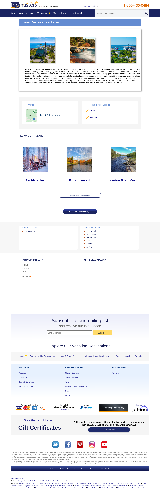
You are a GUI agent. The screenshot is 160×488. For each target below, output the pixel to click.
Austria (89, 483)
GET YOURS (109, 430)
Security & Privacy (26, 386)
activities (94, 117)
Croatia (140, 486)
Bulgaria (62, 486)
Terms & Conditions (26, 382)
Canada (138, 356)
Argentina (63, 483)
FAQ (67, 391)
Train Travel (91, 231)
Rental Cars (91, 237)
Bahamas (104, 483)
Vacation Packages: (18, 478)
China (108, 486)
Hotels (89, 244)
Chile (103, 486)
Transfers (90, 241)
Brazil (41, 486)
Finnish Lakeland (79, 180)
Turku (24, 271)
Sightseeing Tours (93, 234)
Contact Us (23, 377)
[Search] (119, 13)
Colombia (115, 486)
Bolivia (144, 483)
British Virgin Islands (51, 486)
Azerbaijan (96, 483)
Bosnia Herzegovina (23, 486)
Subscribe (102, 333)
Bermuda (138, 483)
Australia (83, 483)
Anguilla (41, 483)
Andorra (34, 483)
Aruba (77, 483)
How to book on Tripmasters (76, 386)
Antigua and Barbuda (52, 483)
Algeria (28, 483)
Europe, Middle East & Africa (42, 356)
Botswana (35, 486)
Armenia (70, 483)
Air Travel (90, 247)
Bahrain (111, 483)
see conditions (64, 409)
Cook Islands (123, 486)
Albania (21, 483)
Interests (68, 396)
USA (117, 356)
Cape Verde (85, 486)
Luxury (22, 356)
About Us (22, 373)
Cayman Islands (95, 486)
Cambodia (69, 486)
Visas (67, 382)
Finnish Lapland (35, 180)
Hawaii (127, 356)
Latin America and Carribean (62, 481)
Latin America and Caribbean (96, 356)
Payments (115, 373)
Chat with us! (91, 6)
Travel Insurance (71, 377)
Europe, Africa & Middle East (27, 481)
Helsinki (25, 265)
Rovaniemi (26, 268)
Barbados (118, 483)
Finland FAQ (30, 232)
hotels (93, 110)
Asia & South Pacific (69, 356)
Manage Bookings (72, 373)
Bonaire (13, 486)
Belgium (125, 483)
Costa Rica (133, 486)
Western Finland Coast (124, 180)
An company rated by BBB (48, 6)
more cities (27, 277)
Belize (132, 483)
